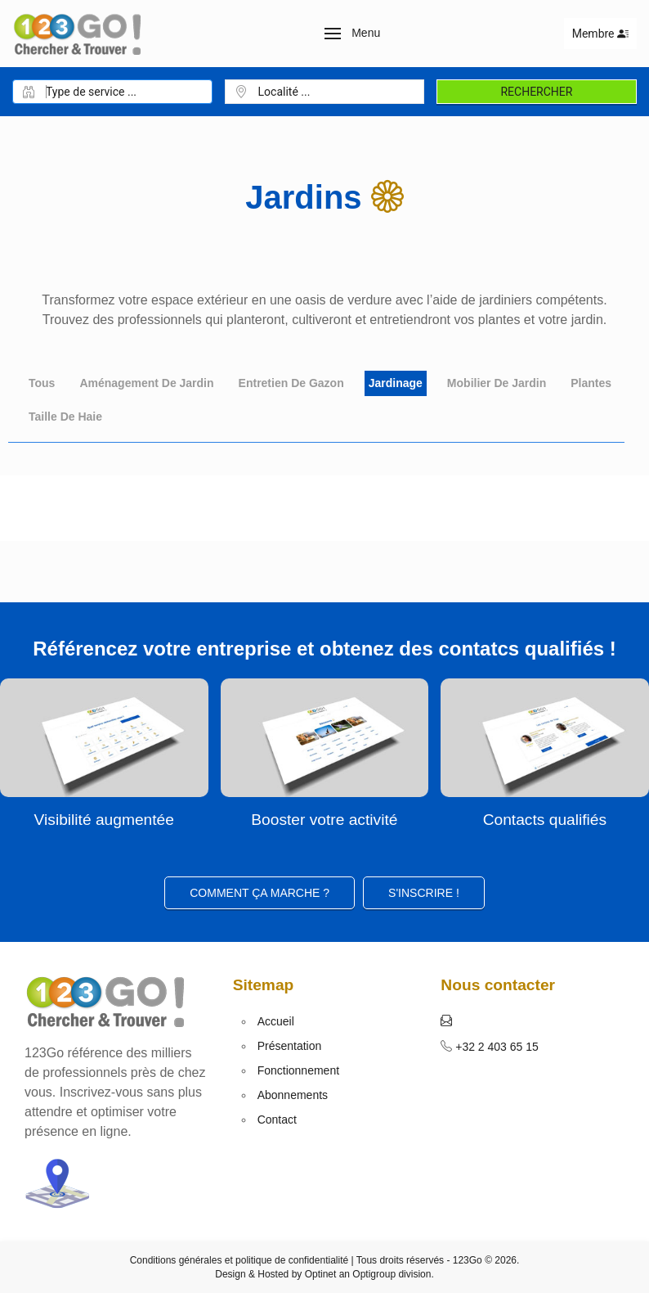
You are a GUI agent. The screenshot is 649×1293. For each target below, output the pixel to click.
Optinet (321, 1274)
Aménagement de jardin (146, 383)
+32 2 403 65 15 (495, 1046)
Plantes (591, 383)
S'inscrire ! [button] (423, 892)
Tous (42, 383)
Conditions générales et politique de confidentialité (239, 1260)
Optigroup (374, 1274)
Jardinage (396, 383)
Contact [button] (277, 1119)
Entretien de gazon (291, 383)
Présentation (289, 1045)
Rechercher (536, 91)
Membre (600, 33)
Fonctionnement (298, 1070)
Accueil (275, 1021)
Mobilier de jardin (496, 383)
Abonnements (292, 1095)
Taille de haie (65, 416)
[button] (352, 34)
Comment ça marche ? (259, 892)
